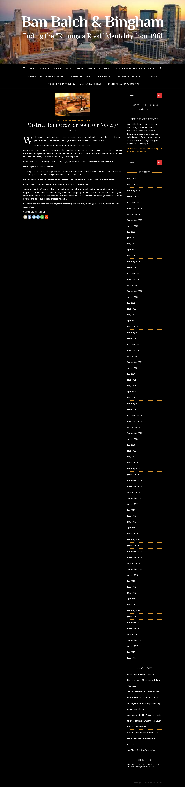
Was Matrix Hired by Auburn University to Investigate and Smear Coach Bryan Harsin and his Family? (144, 721)
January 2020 (133, 474)
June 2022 (131, 308)
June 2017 (131, 658)
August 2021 (132, 368)
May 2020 (131, 456)
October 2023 (133, 214)
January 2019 (133, 545)
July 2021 (131, 374)
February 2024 (133, 190)
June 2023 (131, 237)
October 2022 (133, 285)
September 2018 (134, 569)
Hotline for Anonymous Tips (122, 84)
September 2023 (134, 220)
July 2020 (131, 445)
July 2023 (131, 232)
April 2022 (131, 320)
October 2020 (133, 427)
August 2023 (132, 226)
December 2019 (134, 480)
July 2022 (131, 303)
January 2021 (133, 409)
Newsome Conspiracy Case (54, 68)
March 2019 (132, 533)
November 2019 (134, 486)
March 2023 (132, 255)
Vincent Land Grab (90, 84)
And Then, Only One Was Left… (141, 750)
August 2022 (132, 297)
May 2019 (131, 521)
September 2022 (134, 291)
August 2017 (132, 646)
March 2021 (132, 397)
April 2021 (131, 391)
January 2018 (133, 616)
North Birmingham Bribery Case (133, 68)
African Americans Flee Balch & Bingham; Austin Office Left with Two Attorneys (143, 680)
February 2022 (133, 332)
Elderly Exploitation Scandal (93, 68)
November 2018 (134, 557)
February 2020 (133, 468)
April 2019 (131, 527)
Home (32, 68)
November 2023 (134, 208)
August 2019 (132, 504)
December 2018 (134, 551)
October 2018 (133, 563)
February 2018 (133, 610)
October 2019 (133, 492)
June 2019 (131, 516)
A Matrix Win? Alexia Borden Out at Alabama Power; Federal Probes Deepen (142, 738)
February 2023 (133, 261)
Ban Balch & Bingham (92, 23)
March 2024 (132, 184)
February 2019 (133, 539)
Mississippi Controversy (61, 84)
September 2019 (134, 498)
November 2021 (134, 350)
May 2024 (131, 178)
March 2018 (132, 604)
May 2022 (131, 314)
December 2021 (134, 344)
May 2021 (131, 385)
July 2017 (131, 652)
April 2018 (131, 598)
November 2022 (134, 279)
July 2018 (131, 581)
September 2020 (134, 433)
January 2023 (133, 267)
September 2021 (134, 362)
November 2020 (134, 421)
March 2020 (132, 462)
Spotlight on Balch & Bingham (46, 76)
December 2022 (134, 273)
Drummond (103, 76)
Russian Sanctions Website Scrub (136, 76)
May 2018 (131, 592)
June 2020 (131, 450)
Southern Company (82, 76)
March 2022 (132, 326)
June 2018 (131, 587)
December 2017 (134, 622)
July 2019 (131, 510)
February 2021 (133, 403)
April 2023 (131, 249)
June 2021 (131, 379)
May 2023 (131, 243)
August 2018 (132, 575)
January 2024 (133, 196)
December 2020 (134, 415)
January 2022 (133, 338)
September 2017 (134, 640)
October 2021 (133, 356)
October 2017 (133, 634)
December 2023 (134, 202)
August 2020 (132, 439)
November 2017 (134, 628)
